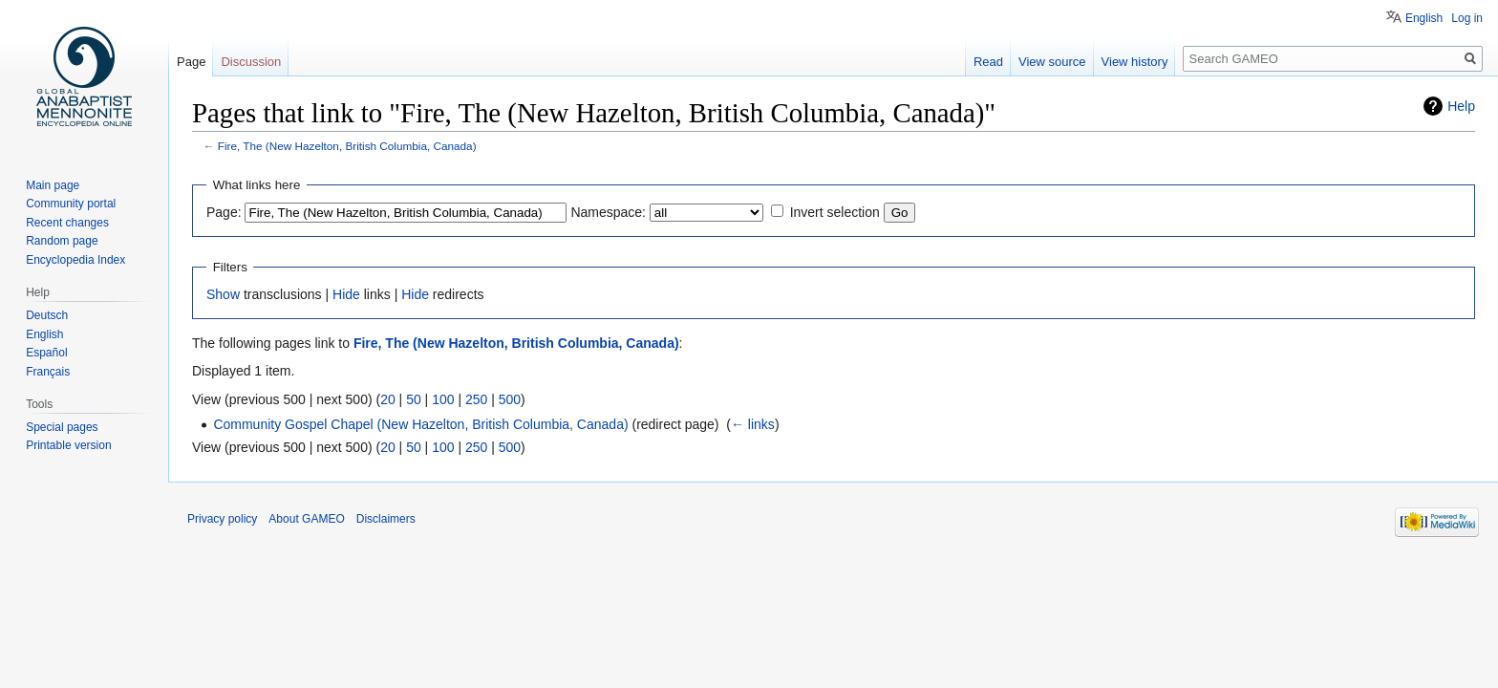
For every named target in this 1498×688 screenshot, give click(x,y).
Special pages (61, 427)
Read (988, 61)
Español (46, 352)
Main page (52, 185)
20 (388, 399)
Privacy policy (222, 519)
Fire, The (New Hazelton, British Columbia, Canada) (347, 146)
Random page (61, 240)
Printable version (68, 445)
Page (191, 61)
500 (510, 399)
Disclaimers (386, 519)
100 (443, 399)
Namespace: (608, 212)
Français (48, 371)
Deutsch (47, 315)
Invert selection (835, 212)
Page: (224, 212)
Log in (1467, 18)
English (1424, 18)
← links (753, 424)
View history (1135, 61)
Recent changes (67, 222)
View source (1052, 61)
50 (413, 399)
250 (476, 399)
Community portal (71, 203)
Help (1461, 106)
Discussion (251, 61)
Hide (346, 294)
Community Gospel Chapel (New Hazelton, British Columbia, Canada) (420, 424)
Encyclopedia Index (75, 260)
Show (223, 294)
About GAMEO (306, 519)
